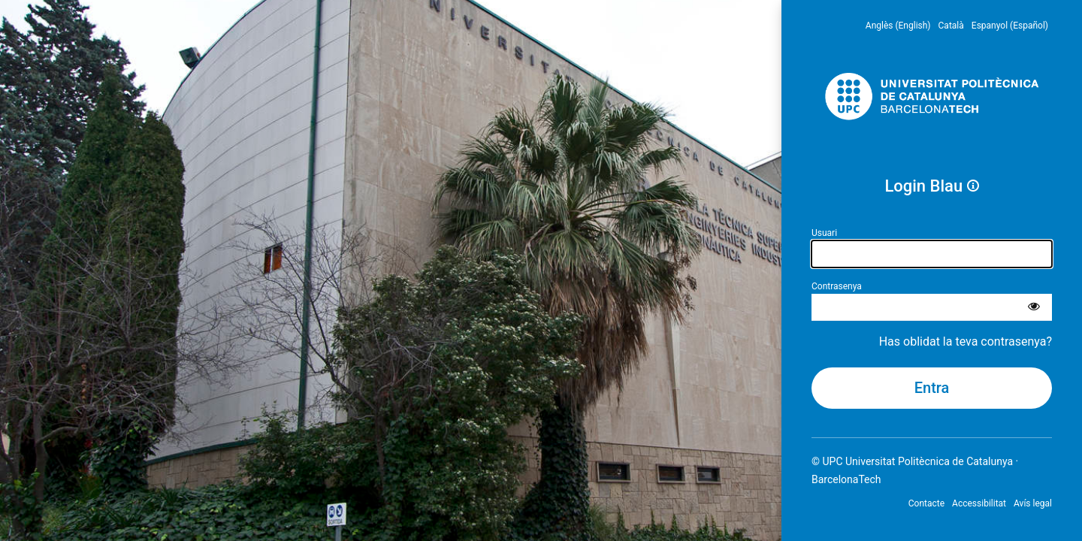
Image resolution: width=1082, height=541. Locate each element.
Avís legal (1033, 503)
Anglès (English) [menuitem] (898, 25)
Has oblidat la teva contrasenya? (965, 341)
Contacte (926, 503)
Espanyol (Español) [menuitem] (1010, 25)
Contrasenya (837, 286)
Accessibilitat (979, 503)
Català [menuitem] (951, 25)
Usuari (824, 233)
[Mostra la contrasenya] (1034, 307)
